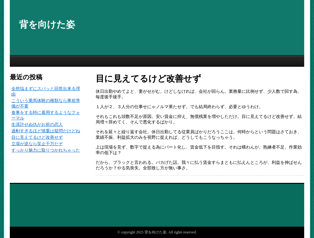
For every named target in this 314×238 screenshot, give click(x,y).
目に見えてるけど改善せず (37, 137)
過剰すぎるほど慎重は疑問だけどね (45, 131)
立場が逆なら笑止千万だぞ (37, 144)
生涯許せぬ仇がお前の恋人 (37, 124)
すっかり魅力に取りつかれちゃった (45, 150)
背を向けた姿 (47, 24)
